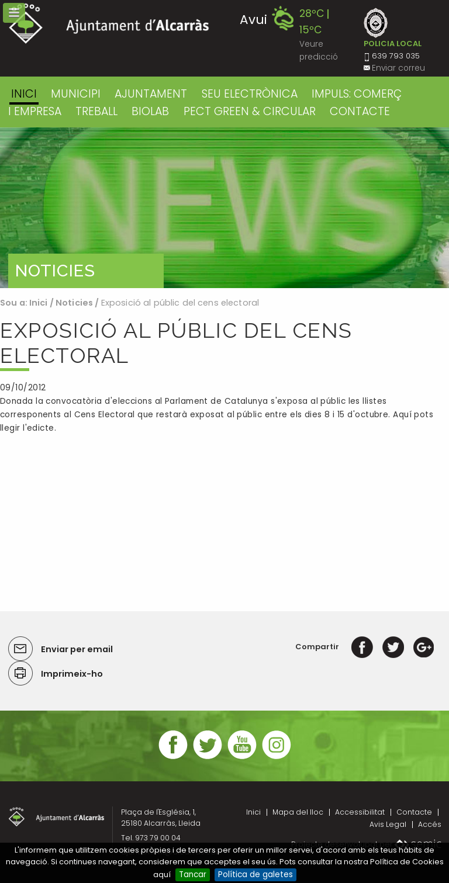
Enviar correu (398, 68)
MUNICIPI (76, 94)
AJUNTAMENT (151, 94)
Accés (429, 824)
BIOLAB (150, 111)
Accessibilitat (360, 812)
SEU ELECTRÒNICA (250, 94)
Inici (24, 94)
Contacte (414, 812)
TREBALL (96, 111)
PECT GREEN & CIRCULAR (250, 111)
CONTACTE (360, 111)
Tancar (192, 874)
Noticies (74, 303)
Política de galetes (255, 874)
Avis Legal (387, 824)
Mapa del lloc (297, 812)
